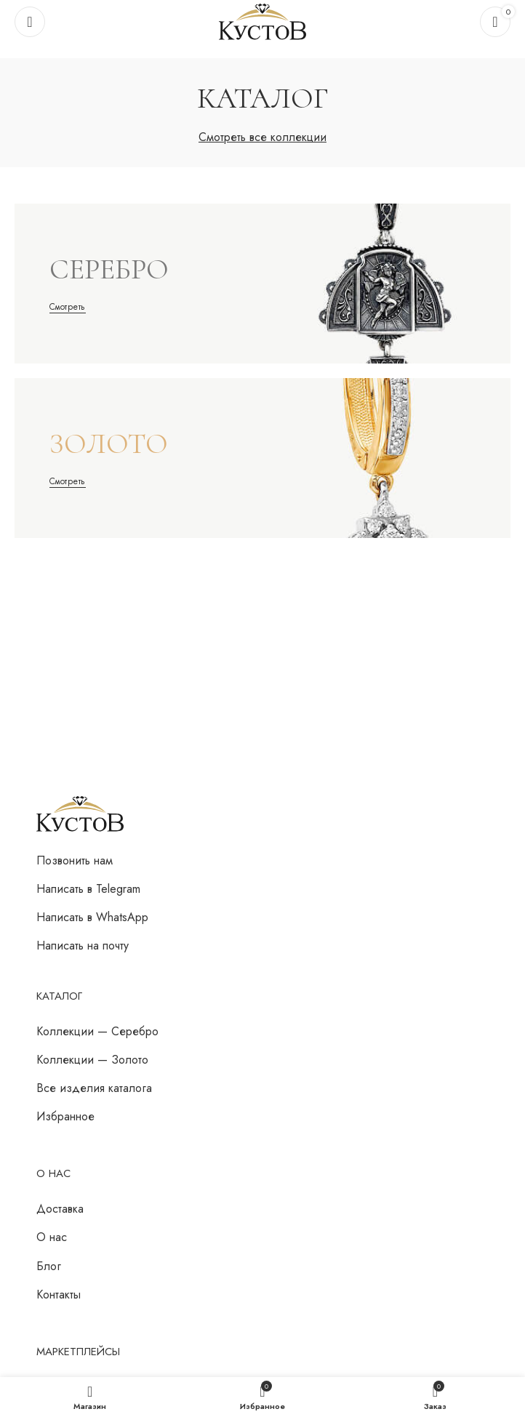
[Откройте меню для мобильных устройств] (29, 21)
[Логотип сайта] (262, 20)
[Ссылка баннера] (262, 284)
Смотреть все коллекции (262, 137)
